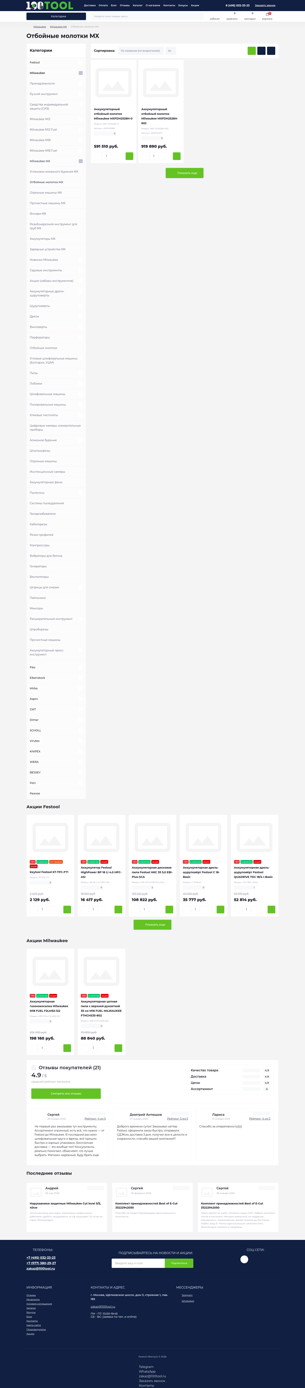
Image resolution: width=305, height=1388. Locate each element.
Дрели (34, 316)
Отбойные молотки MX (46, 182)
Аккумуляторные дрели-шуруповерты (47, 293)
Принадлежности (42, 83)
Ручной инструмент (44, 94)
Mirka (34, 688)
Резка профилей (41, 535)
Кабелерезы (38, 524)
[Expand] (81, 62)
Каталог (138, 5)
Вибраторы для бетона (46, 556)
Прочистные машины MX (47, 203)
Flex (32, 667)
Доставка (90, 5)
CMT (33, 709)
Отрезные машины (43, 461)
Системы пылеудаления (47, 503)
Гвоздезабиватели (43, 514)
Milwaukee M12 (40, 119)
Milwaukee (39, 26)
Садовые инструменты (46, 270)
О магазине (153, 5)
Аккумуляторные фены (46, 482)
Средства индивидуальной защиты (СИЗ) (49, 106)
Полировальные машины (48, 404)
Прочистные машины (45, 640)
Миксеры (36, 608)
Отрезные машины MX (46, 192)
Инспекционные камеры (47, 472)
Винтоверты (38, 327)
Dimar (34, 720)
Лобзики (36, 383)
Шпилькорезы (40, 450)
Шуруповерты (40, 306)
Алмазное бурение (43, 440)
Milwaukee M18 (40, 140)
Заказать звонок (265, 5)
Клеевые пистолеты (44, 415)
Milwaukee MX (58, 26)
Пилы (34, 373)
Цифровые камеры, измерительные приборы (55, 427)
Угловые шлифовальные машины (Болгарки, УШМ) (53, 360)
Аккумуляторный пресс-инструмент (47, 652)
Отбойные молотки (43, 348)
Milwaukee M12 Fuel (43, 129)
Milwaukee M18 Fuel (43, 150)
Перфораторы (40, 337)
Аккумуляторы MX (42, 239)
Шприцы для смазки (44, 587)
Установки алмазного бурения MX (54, 171)
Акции (195, 5)
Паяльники (38, 598)
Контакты (169, 5)
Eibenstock (37, 678)
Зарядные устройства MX (48, 249)
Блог (114, 5)
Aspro (34, 699)
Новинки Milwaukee (44, 260)
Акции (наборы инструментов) (51, 281)
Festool (35, 62)
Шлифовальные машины (47, 394)
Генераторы (38, 566)
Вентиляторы (39, 577)
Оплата (103, 5)
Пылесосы (37, 493)
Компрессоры (40, 545)
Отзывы (125, 5)
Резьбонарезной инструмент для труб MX (53, 226)
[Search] (199, 16)
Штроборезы (39, 629)
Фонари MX (38, 213)
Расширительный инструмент (51, 619)
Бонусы (183, 5)
